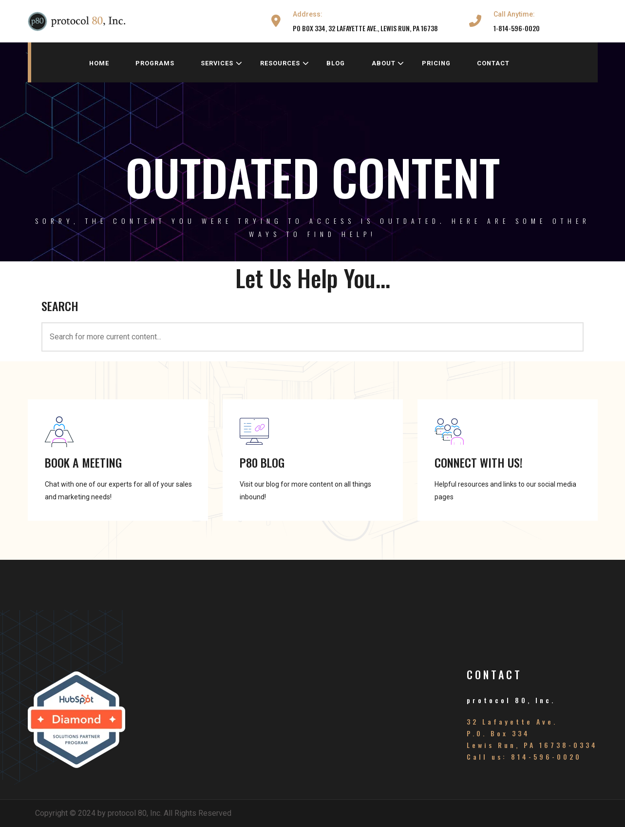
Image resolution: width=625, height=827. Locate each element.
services (222, 63)
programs (154, 63)
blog (335, 63)
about (388, 63)
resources (284, 63)
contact (493, 63)
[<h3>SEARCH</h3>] (312, 337)
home (99, 63)
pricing (436, 63)
